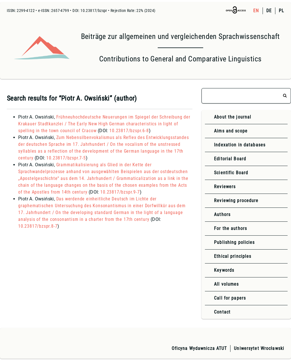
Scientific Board (231, 172)
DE (269, 10)
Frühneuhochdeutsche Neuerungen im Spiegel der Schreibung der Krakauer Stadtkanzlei (104, 123)
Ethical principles (232, 256)
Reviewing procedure (236, 200)
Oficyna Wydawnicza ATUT (199, 348)
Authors (222, 214)
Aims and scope (231, 131)
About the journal (232, 117)
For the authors (230, 228)
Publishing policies (234, 242)
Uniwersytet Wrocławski (259, 348)
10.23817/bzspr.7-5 (66, 158)
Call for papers (230, 298)
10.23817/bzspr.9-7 (120, 192)
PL (281, 10)
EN (256, 10)
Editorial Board (230, 158)
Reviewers (225, 186)
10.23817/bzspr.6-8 (129, 130)
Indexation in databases (239, 145)
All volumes (226, 284)
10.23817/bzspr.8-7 (37, 226)
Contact (222, 312)
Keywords (224, 270)
